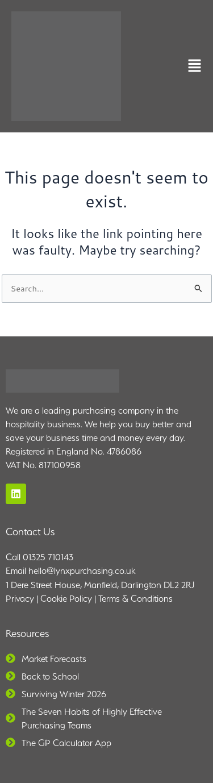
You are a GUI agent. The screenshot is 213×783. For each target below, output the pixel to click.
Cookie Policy (66, 598)
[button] (194, 66)
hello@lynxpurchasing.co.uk (81, 570)
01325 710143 (48, 557)
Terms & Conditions (135, 598)
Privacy (20, 598)
